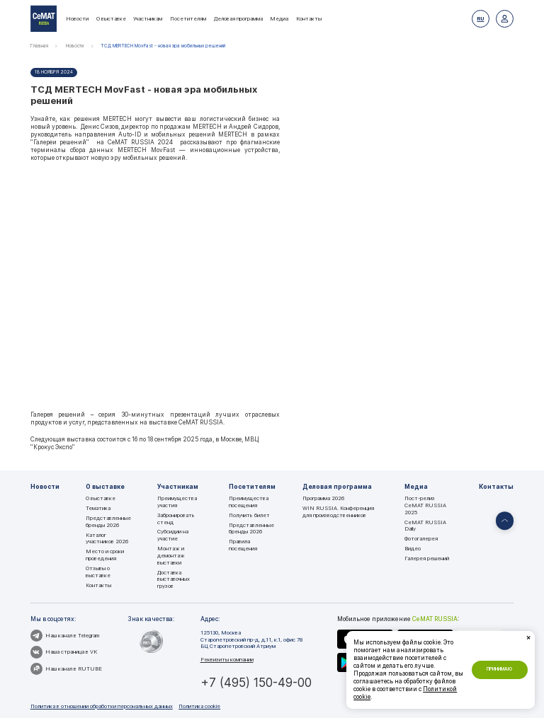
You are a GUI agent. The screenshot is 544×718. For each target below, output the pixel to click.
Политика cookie (199, 706)
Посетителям (188, 19)
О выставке (111, 19)
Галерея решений (426, 558)
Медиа (279, 19)
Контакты (309, 19)
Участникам (147, 19)
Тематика (98, 508)
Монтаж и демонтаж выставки (171, 555)
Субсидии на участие (172, 535)
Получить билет (249, 515)
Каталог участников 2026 (107, 538)
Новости (77, 19)
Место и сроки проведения (105, 555)
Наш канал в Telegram (64, 636)
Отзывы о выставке (98, 572)
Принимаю (499, 669)
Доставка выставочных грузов (173, 579)
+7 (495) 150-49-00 (256, 682)
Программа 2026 (323, 498)
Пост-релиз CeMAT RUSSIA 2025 (425, 505)
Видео (412, 548)
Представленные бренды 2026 (108, 521)
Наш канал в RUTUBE (66, 669)
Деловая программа (238, 19)
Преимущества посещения (248, 502)
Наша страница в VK (63, 652)
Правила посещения (243, 545)
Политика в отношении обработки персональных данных (101, 706)
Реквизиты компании (227, 659)
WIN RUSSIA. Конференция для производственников (338, 512)
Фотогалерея (421, 538)
